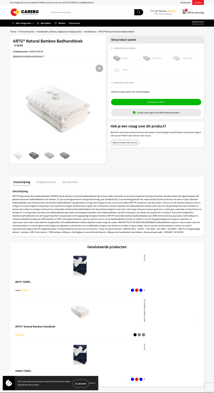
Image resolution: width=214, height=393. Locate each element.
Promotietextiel (26, 31)
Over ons (114, 320)
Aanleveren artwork (71, 320)
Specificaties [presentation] (65, 181)
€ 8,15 (21, 289)
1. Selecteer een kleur (123, 48)
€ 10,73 (67, 289)
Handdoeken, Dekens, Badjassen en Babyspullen (59, 31)
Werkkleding (164, 320)
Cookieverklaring (70, 337)
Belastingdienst (69, 316)
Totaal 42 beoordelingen (163, 14)
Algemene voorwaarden (73, 329)
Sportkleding (164, 329)
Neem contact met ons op (125, 143)
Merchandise (116, 333)
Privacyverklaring (70, 341)
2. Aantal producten (122, 82)
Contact (198, 2)
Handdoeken (90, 31)
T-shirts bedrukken (119, 329)
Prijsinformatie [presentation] (43, 181)
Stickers (162, 341)
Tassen (161, 337)
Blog (112, 324)
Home (13, 31)
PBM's (161, 324)
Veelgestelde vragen (71, 333)
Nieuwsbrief (116, 341)
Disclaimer (67, 349)
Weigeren (92, 383)
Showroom (186, 2)
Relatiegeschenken (167, 333)
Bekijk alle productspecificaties (28, 56)
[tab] (20, 181)
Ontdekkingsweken (119, 316)
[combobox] (91, 12)
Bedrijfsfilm (116, 337)
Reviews (163, 11)
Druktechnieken (69, 345)
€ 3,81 (116, 289)
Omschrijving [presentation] (20, 181)
